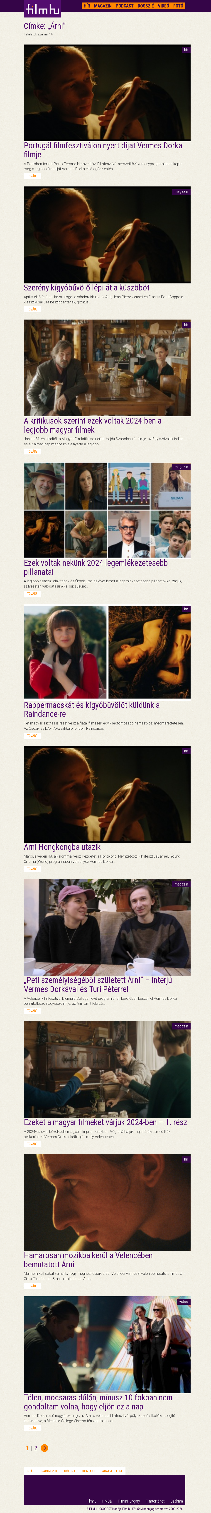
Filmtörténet (155, 1501)
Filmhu (91, 1501)
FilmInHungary (129, 1501)
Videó (163, 6)
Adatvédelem (112, 1471)
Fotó (178, 6)
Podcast (125, 6)
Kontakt (88, 1471)
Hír (87, 6)
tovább (32, 176)
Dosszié (146, 6)
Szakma (176, 1501)
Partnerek (49, 1471)
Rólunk (69, 1471)
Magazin (103, 6)
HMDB (107, 1501)
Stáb (30, 1471)
